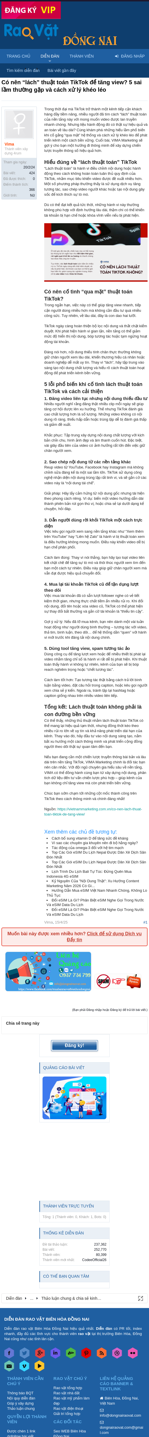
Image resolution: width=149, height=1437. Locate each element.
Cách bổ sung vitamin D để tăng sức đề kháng (90, 838)
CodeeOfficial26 (94, 1260)
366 (32, 190)
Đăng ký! (74, 1045)
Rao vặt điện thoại (68, 1408)
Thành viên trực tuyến (68, 1206)
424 (32, 173)
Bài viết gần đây (62, 70)
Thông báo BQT (20, 1393)
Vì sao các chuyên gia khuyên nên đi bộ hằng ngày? (95, 843)
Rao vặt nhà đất (66, 1393)
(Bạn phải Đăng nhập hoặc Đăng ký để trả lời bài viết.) (110, 1009)
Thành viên (82, 56)
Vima (9, 144)
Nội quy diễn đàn (21, 1398)
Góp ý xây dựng (20, 1403)
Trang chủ (18, 56)
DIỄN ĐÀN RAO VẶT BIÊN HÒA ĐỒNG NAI (46, 1319)
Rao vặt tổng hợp (67, 1388)
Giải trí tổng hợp (66, 1413)
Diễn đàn (50, 56)
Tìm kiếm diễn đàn (23, 70)
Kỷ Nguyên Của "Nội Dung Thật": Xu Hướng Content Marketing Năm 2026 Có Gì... (93, 883)
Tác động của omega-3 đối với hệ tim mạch (88, 848)
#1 (145, 922)
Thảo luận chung (21, 1408)
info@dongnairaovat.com (120, 1415)
